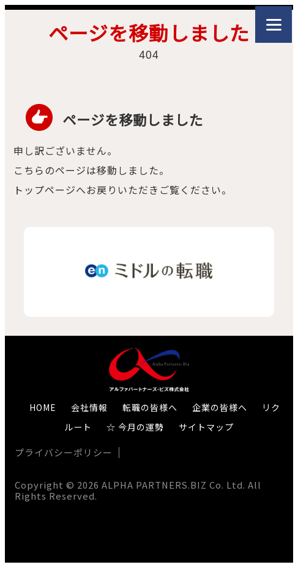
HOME (42, 407)
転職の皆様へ (149, 407)
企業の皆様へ (219, 407)
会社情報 (89, 407)
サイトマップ (206, 427)
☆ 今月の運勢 (135, 427)
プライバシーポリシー (64, 452)
